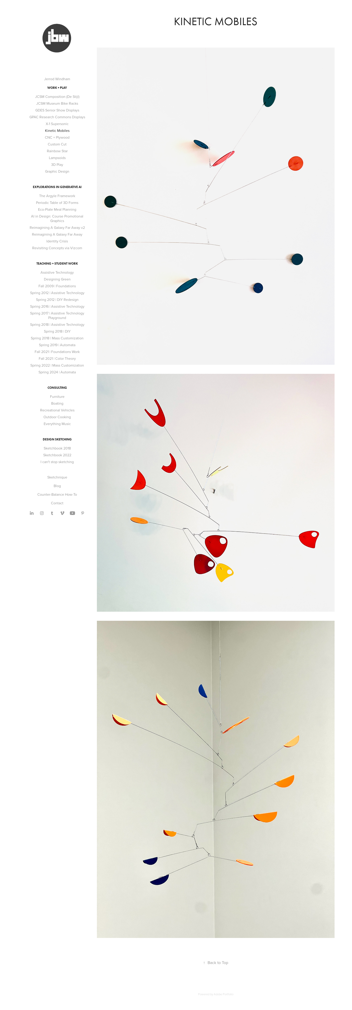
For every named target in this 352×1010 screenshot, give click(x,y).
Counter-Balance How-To (57, 494)
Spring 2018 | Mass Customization (57, 338)
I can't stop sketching (57, 461)
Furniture (57, 396)
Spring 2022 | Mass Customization (57, 365)
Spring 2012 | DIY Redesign (57, 299)
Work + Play (57, 88)
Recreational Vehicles (57, 410)
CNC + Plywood (57, 137)
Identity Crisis (57, 241)
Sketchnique (57, 477)
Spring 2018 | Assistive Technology (57, 324)
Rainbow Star (57, 150)
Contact (57, 502)
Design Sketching (57, 439)
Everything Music (57, 423)
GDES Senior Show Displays (57, 110)
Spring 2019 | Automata (57, 344)
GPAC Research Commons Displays (57, 116)
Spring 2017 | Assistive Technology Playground (57, 315)
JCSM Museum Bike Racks (57, 103)
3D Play (57, 164)
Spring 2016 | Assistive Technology (57, 306)
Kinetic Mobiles (57, 130)
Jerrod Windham (57, 78)
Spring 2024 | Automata (57, 372)
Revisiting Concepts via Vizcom (57, 247)
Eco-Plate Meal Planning (57, 209)
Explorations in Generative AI (57, 187)
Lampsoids (57, 157)
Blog (57, 485)
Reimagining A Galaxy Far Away (57, 234)
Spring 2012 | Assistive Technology (57, 292)
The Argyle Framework (57, 195)
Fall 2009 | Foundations (57, 285)
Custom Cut (57, 144)
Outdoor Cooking (57, 416)
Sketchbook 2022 (57, 454)
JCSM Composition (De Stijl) (57, 96)
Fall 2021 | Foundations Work (57, 351)
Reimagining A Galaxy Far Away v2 (57, 227)
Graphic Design (57, 171)
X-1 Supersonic (57, 123)
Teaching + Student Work (57, 264)
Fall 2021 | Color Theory (57, 358)
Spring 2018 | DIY (57, 331)
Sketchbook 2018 (57, 448)
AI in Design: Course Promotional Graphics (57, 218)
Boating (57, 403)
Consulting (57, 388)
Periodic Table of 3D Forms (57, 202)
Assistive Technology (57, 272)
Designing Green (57, 279)
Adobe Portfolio (223, 994)
